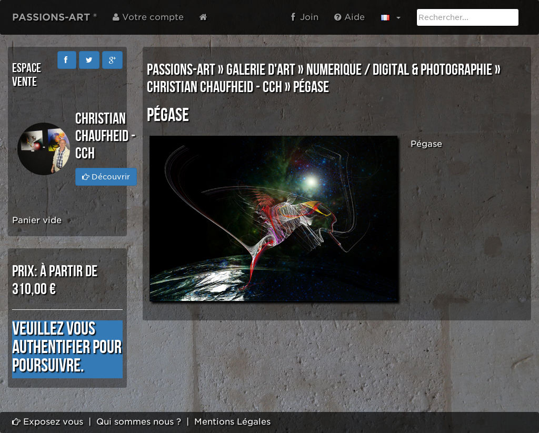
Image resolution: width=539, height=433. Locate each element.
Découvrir (106, 177)
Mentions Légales (232, 422)
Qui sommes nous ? (138, 422)
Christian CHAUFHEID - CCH (214, 87)
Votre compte (148, 17)
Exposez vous (47, 422)
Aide (349, 17)
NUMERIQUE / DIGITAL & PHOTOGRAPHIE (399, 70)
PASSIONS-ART (181, 70)
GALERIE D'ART (260, 70)
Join (304, 17)
